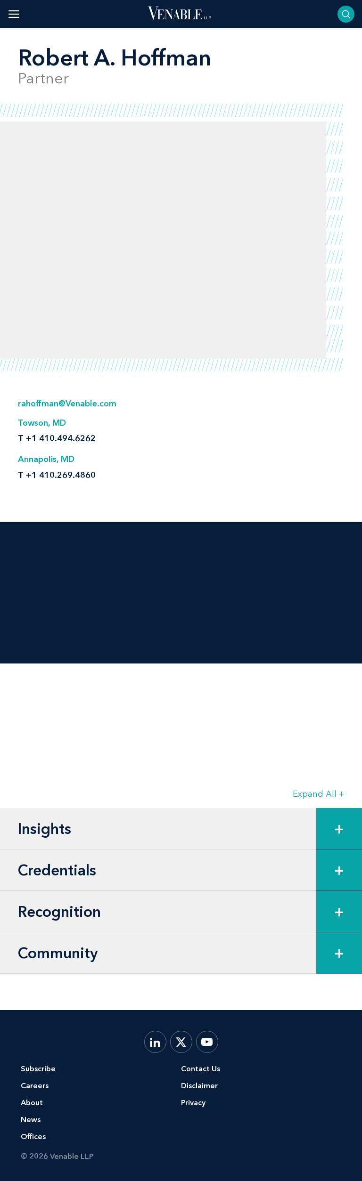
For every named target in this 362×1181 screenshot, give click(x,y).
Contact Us (200, 1068)
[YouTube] (207, 1042)
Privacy (193, 1102)
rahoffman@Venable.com (67, 403)
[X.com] (181, 1042)
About (32, 1102)
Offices (33, 1136)
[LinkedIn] (155, 1042)
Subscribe (38, 1068)
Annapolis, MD (46, 459)
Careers (35, 1085)
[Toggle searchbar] (345, 14)
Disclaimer (199, 1085)
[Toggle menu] (14, 14)
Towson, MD (42, 423)
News (31, 1119)
